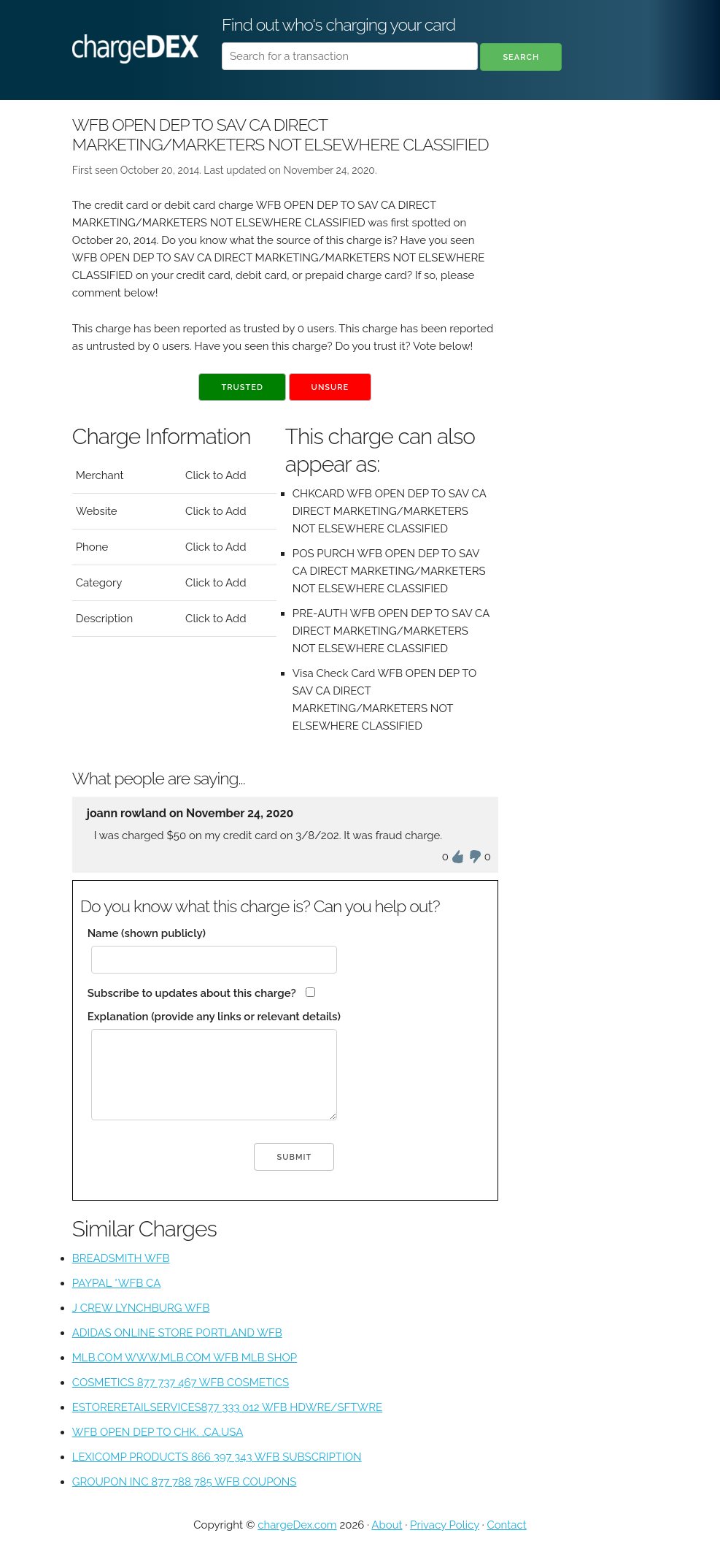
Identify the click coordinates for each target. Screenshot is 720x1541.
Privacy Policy (444, 1525)
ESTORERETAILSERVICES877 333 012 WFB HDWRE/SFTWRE (227, 1407)
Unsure (330, 387)
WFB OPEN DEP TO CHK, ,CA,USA (158, 1432)
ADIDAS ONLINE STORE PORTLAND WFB (177, 1332)
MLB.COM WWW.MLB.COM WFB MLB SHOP (184, 1357)
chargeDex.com (297, 1525)
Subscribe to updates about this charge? (192, 993)
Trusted (242, 387)
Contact (506, 1525)
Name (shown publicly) (147, 933)
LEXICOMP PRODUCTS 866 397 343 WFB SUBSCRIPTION (217, 1457)
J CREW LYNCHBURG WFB (141, 1308)
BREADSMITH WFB (121, 1258)
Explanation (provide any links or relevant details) (214, 1016)
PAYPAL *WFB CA (116, 1283)
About (386, 1525)
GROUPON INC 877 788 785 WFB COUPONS (184, 1481)
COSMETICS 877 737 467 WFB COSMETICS (181, 1382)
